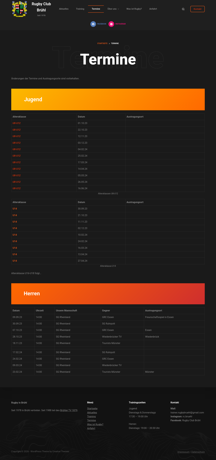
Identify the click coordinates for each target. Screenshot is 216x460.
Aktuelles (92, 412)
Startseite (92, 408)
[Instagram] (117, 24)
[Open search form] (183, 9)
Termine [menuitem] (96, 9)
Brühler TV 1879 (68, 410)
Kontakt (197, 9)
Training (91, 416)
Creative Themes (60, 451)
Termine (91, 420)
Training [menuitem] (80, 9)
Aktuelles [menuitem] (64, 9)
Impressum (183, 452)
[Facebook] (98, 24)
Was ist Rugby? (95, 424)
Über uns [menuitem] (114, 9)
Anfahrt (91, 428)
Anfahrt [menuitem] (153, 9)
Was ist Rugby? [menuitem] (134, 9)
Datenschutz (198, 452)
